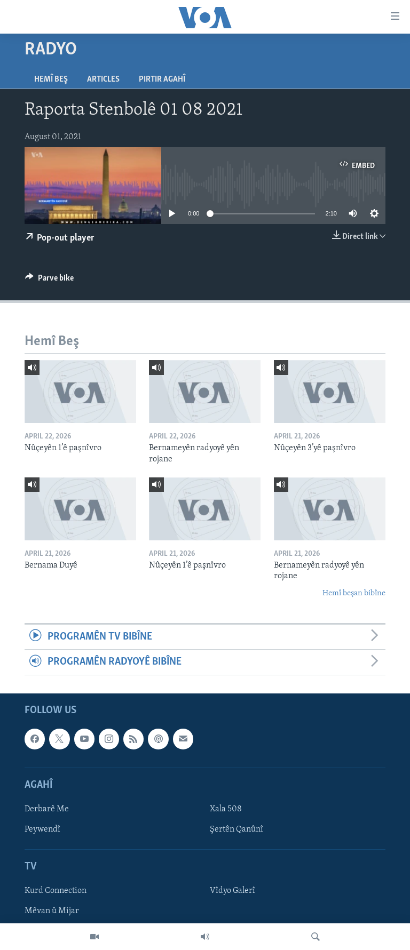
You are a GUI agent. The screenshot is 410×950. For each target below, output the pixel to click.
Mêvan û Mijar (52, 911)
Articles (103, 79)
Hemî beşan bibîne (353, 593)
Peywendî (42, 829)
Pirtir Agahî (162, 79)
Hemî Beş (51, 79)
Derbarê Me (47, 809)
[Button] (49, 280)
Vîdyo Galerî (232, 891)
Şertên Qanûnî (236, 829)
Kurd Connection (55, 891)
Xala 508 (226, 809)
